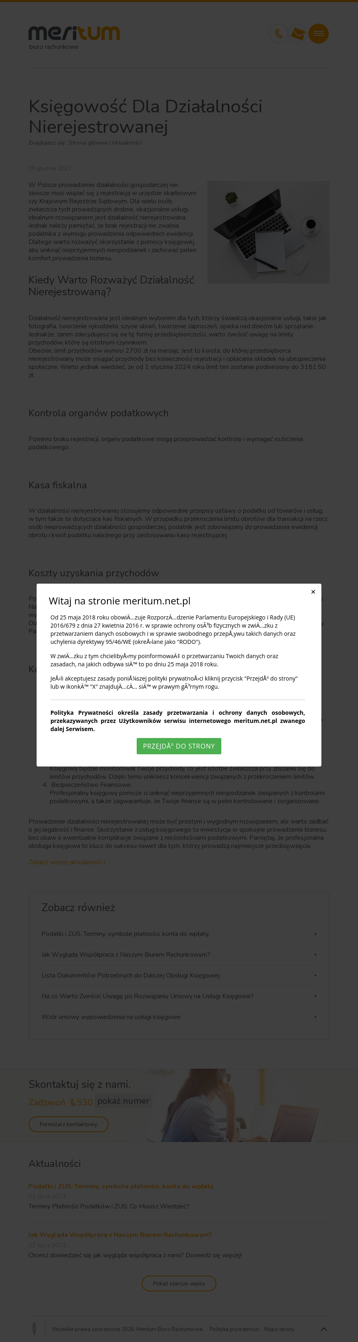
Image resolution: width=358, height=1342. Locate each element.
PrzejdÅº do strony (179, 746)
